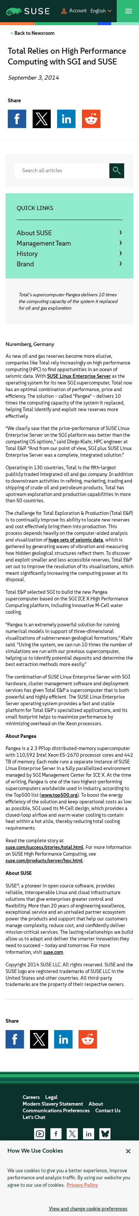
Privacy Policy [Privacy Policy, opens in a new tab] (82, 1185)
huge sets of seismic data (76, 540)
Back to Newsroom (33, 33)
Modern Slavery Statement (53, 1104)
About (96, 1104)
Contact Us (107, 1110)
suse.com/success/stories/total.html (44, 847)
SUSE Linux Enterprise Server (79, 376)
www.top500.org (59, 795)
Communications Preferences (56, 1110)
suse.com (53, 952)
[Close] (128, 1151)
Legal (51, 1097)
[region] (69, 1178)
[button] (73, 11)
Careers (31, 1097)
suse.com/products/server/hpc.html (44, 860)
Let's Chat (34, 1117)
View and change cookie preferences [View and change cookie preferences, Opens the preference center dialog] (88, 1209)
